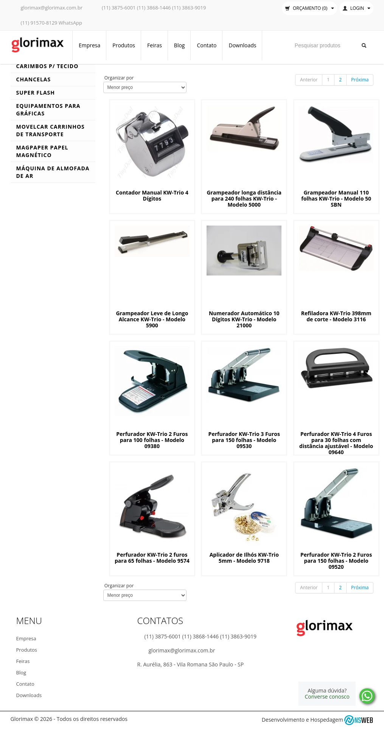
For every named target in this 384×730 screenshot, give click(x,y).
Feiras (154, 45)
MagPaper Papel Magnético (42, 151)
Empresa (89, 45)
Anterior (308, 79)
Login (356, 8)
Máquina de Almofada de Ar (53, 172)
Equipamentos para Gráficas (48, 109)
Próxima (359, 79)
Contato (206, 45)
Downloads (242, 45)
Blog (179, 45)
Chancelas (33, 79)
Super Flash (35, 92)
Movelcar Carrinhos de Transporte (50, 130)
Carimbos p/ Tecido (47, 66)
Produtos (123, 45)
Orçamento (309, 8)
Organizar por (118, 78)
